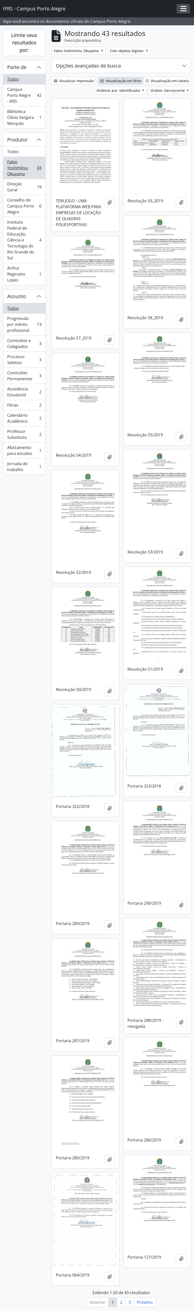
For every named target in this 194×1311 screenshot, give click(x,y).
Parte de (16, 67)
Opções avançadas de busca (88, 65)
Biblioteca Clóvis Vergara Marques (24, 117)
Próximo (145, 1302)
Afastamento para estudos (24, 450)
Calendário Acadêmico (24, 418)
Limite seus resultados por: (24, 42)
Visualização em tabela (167, 80)
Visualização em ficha (120, 80)
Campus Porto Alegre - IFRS (24, 95)
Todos (13, 79)
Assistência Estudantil (24, 392)
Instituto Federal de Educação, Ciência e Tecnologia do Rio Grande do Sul (24, 240)
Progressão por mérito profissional (24, 324)
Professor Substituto (24, 434)
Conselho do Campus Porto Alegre (24, 206)
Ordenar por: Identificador (119, 90)
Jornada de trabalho (24, 466)
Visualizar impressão (74, 80)
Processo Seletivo (24, 359)
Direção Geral (24, 187)
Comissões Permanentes (24, 375)
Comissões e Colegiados (24, 343)
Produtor (17, 139)
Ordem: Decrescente (168, 90)
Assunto (16, 296)
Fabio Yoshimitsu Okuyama (24, 167)
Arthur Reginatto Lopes (24, 274)
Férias (24, 406)
